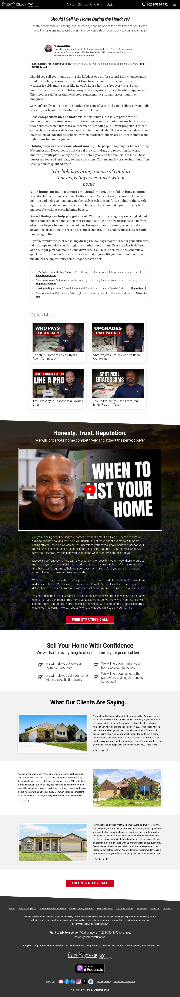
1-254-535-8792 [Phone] (155, 4)
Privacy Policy (104, 981)
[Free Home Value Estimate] (53, 908)
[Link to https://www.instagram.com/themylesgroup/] (78, 981)
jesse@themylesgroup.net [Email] (147, 945)
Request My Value (46, 283)
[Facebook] (142, 908)
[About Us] (154, 908)
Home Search (138, 288)
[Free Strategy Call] (27, 908)
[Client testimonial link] (53, 733)
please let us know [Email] (98, 924)
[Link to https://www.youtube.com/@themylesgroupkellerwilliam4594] (61, 981)
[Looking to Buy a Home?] (81, 908)
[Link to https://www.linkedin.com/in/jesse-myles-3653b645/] (73, 981)
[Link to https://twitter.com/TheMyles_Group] (84, 981)
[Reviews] (167, 908)
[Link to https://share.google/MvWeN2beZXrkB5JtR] (90, 981)
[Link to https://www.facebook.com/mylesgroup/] (67, 981)
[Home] (19, 4)
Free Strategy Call (46, 275)
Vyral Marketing (101, 989)
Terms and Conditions (124, 981)
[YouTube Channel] (124, 908)
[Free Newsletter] (105, 908)
